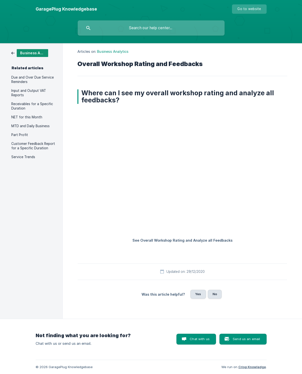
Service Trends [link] (23, 157)
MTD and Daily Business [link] (30, 126)
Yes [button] (198, 294)
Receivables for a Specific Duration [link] (32, 106)
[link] (29, 52)
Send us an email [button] (246, 339)
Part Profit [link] (19, 135)
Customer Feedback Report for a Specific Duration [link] (33, 146)
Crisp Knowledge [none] (252, 367)
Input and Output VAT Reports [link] (28, 93)
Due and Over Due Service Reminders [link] (32, 79)
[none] (66, 9)
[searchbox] (151, 28)
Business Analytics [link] (113, 51)
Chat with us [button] (200, 339)
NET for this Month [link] (26, 117)
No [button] (215, 294)
